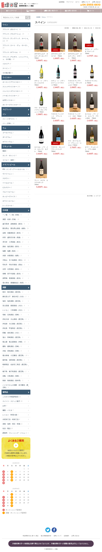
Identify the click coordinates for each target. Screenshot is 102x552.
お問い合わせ (96, 2)
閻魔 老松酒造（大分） (12, 333)
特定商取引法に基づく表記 (30, 535)
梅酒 (5, 151)
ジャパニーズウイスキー (12, 91)
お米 (5, 406)
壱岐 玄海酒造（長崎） (12, 315)
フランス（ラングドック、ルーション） (15, 40)
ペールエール (8, 183)
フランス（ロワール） (12, 52)
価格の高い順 (87, 28)
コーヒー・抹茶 (9, 160)
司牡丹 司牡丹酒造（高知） (14, 264)
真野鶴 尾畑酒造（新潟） (13, 278)
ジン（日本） (8, 123)
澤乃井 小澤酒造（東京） (13, 242)
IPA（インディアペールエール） (15, 169)
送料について (86, 2)
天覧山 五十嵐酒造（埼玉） (14, 260)
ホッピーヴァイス (10, 196)
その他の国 (8, 73)
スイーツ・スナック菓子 (12, 401)
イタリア (7, 64)
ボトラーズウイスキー (12, 105)
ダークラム (7, 137)
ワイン (44, 17)
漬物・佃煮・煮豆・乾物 (12, 424)
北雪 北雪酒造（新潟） (12, 269)
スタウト (6, 178)
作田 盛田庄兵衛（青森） (13, 237)
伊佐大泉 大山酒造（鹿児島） (14, 319)
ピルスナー (7, 187)
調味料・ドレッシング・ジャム (15, 433)
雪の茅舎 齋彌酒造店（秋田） (14, 283)
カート (77, 2)
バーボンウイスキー (11, 96)
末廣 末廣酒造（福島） (12, 255)
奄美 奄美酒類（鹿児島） (13, 301)
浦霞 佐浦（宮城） (11, 219)
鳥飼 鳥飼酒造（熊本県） (13, 380)
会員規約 (66, 535)
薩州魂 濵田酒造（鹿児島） (14, 360)
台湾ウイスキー (9, 100)
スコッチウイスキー (11, 86)
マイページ (69, 2)
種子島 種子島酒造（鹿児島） (14, 371)
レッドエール (8, 205)
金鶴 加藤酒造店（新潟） (13, 233)
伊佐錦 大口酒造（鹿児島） (14, 324)
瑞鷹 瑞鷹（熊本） (10, 251)
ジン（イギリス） (10, 119)
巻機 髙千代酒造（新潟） (13, 274)
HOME (38, 17)
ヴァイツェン (8, 174)
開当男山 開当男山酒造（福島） (15, 228)
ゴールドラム (8, 132)
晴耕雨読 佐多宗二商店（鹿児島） (15, 366)
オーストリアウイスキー (12, 82)
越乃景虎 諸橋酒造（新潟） (14, 224)
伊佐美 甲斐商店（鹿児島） (14, 328)
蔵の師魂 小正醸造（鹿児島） (15, 355)
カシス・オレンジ (10, 155)
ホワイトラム (8, 142)
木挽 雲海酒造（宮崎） (12, 351)
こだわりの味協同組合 (12, 397)
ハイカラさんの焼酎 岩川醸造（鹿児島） (15, 386)
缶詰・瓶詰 (8, 428)
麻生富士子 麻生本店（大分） (14, 296)
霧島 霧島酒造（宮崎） (12, 346)
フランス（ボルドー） (12, 29)
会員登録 (61, 2)
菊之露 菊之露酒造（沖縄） (14, 342)
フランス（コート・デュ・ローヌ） (15, 46)
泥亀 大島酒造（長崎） (12, 376)
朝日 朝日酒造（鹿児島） (13, 292)
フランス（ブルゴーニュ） (13, 34)
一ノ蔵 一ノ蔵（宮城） (12, 215)
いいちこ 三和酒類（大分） (14, 310)
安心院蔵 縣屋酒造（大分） (14, 305)
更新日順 (97, 28)
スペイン (7, 68)
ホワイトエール (9, 201)
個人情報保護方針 (46, 535)
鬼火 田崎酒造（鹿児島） (13, 337)
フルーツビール (9, 192)
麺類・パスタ (8, 410)
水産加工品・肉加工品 (11, 419)
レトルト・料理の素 (10, 415)
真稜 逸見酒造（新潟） (12, 246)
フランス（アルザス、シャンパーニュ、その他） (15, 58)
